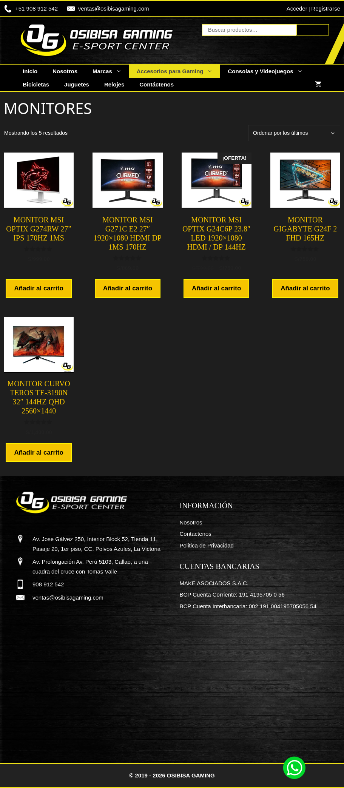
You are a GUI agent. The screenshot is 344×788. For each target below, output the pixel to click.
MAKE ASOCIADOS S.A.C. (214, 583)
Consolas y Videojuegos (269, 71)
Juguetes (76, 84)
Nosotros (64, 71)
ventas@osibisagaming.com (113, 8)
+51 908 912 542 (36, 8)
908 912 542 (48, 584)
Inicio (30, 71)
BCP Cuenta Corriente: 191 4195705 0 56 (232, 594)
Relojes (114, 84)
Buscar (312, 29)
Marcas (111, 71)
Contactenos (195, 533)
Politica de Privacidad (207, 545)
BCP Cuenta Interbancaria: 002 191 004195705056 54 (248, 606)
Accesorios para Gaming (179, 71)
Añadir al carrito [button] (38, 288)
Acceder (297, 8)
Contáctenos (156, 84)
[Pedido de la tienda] (294, 133)
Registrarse (325, 8)
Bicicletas (36, 84)
